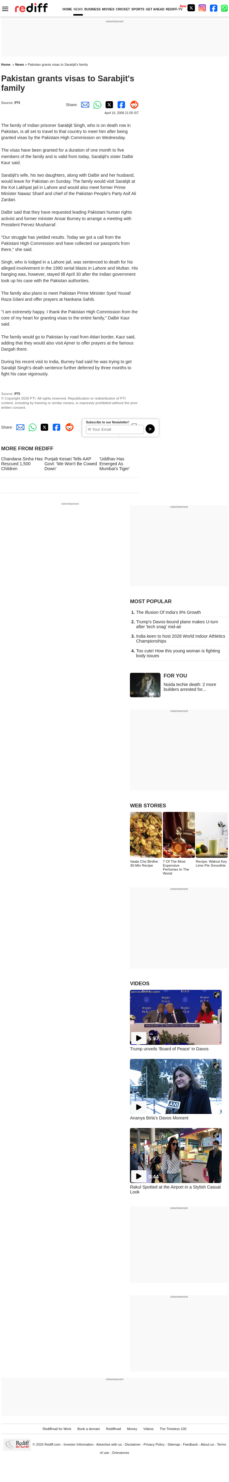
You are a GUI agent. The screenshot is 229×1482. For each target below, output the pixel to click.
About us (207, 1444)
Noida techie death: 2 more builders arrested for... (190, 687)
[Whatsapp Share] (96, 104)
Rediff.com (52, 1444)
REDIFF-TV (174, 9)
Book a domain (88, 1429)
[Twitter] (191, 8)
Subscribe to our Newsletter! (107, 422)
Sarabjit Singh (71, 125)
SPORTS (138, 9)
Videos (148, 1429)
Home (6, 64)
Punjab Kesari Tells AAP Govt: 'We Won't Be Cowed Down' (70, 463)
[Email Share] (84, 104)
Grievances (120, 1452)
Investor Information (79, 1444)
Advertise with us (109, 1444)
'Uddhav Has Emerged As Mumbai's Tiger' (114, 463)
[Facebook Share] (120, 104)
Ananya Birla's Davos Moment (159, 1117)
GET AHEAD (155, 9)
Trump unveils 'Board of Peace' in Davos (169, 1048)
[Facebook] (214, 8)
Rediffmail (113, 1429)
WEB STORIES (148, 806)
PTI (17, 103)
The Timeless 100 (173, 1429)
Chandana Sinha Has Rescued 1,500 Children (22, 463)
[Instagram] (202, 8)
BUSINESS (92, 9)
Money (132, 1429)
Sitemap (174, 1444)
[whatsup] (225, 8)
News (19, 64)
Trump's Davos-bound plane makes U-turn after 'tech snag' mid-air (177, 624)
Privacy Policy (153, 1444)
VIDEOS (140, 983)
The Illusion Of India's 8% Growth (168, 612)
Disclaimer (133, 1444)
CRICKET (123, 9)
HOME (67, 9)
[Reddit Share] (133, 104)
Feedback (190, 1444)
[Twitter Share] (108, 104)
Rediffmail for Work (56, 1429)
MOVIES (108, 9)
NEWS (78, 9)
